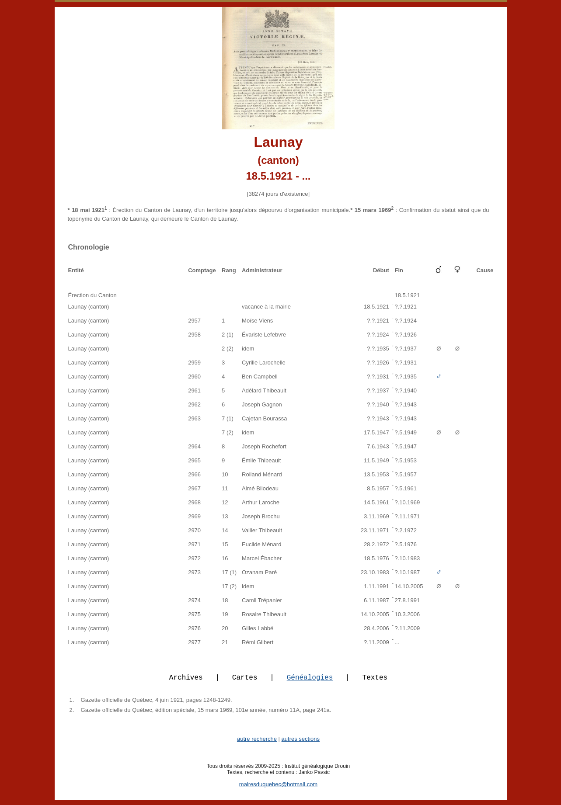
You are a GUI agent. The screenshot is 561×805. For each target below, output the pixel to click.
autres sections (301, 744)
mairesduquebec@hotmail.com (278, 789)
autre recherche (257, 744)
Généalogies (310, 682)
